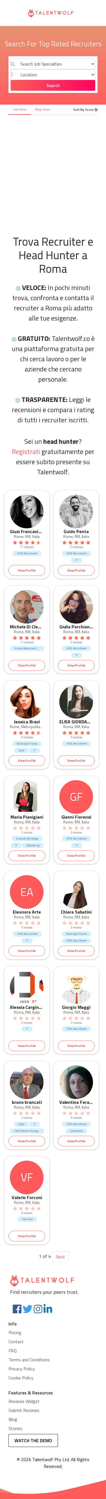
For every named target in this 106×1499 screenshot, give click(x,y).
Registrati (26, 451)
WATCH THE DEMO (33, 1440)
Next (60, 1256)
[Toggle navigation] (12, 13)
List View (19, 109)
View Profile (27, 570)
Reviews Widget (24, 1401)
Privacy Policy (21, 1368)
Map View (42, 109)
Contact (16, 1341)
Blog (12, 1419)
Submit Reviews (23, 1410)
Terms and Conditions (29, 1359)
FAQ (12, 1350)
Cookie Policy (20, 1377)
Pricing (14, 1332)
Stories (15, 1428)
